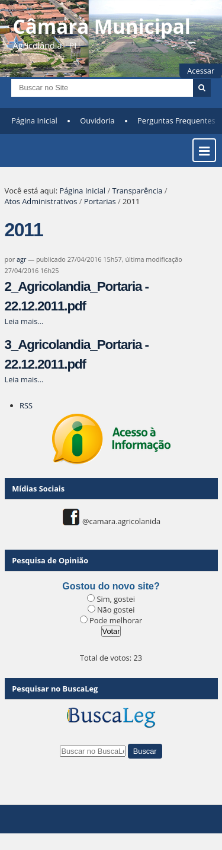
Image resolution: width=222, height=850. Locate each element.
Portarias (100, 201)
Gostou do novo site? (110, 586)
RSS (26, 405)
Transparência (137, 190)
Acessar (200, 70)
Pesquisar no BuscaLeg (55, 688)
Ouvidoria (97, 120)
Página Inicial (34, 120)
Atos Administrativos (41, 201)
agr (21, 259)
